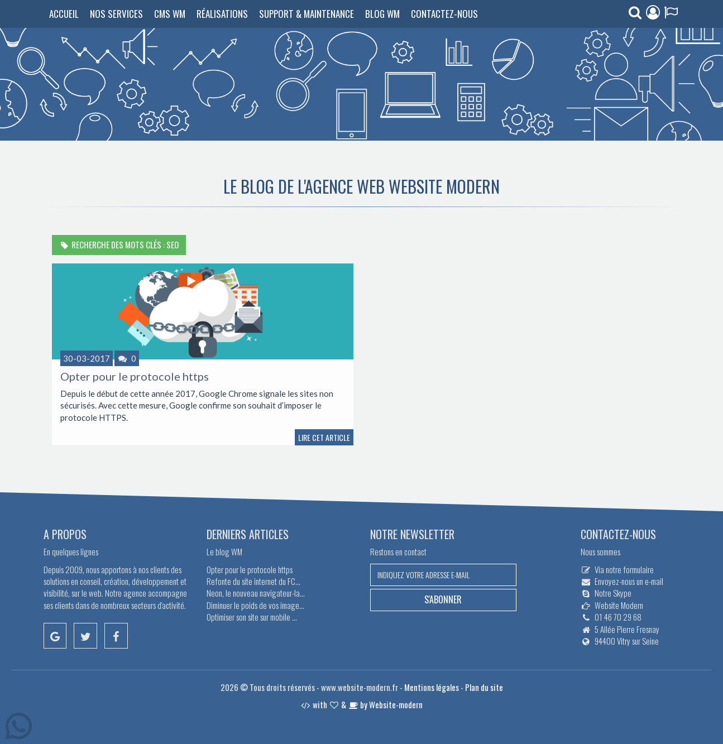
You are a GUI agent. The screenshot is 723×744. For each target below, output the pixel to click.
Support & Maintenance (306, 14)
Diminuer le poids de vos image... (255, 605)
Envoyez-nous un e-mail (629, 581)
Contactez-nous (444, 14)
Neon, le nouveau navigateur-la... (256, 593)
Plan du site (484, 687)
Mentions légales (431, 687)
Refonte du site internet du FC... (253, 581)
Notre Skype (613, 593)
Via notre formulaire (624, 569)
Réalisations (222, 14)
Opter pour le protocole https (134, 376)
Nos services (116, 14)
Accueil (64, 14)
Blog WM (382, 14)
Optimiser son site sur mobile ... (252, 617)
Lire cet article (324, 437)
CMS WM (169, 14)
